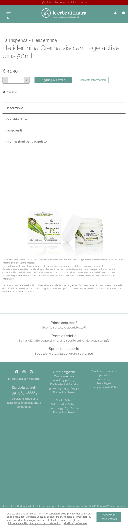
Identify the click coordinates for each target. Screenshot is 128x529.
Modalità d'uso (17, 119)
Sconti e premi (104, 379)
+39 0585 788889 (24, 393)
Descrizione (15, 108)
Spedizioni (104, 375)
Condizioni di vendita (104, 371)
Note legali (104, 383)
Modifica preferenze (75, 523)
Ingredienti (14, 130)
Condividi (10, 92)
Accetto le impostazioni (109, 517)
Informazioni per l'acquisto (26, 141)
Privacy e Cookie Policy (104, 387)
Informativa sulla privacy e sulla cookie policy (34, 523)
